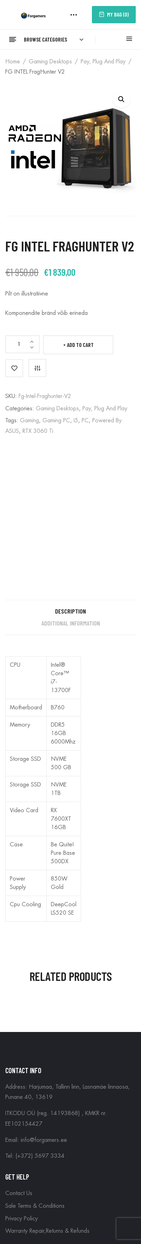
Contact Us (18, 1193)
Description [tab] (70, 611)
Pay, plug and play (103, 61)
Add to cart (80, 344)
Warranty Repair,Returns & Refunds (47, 1231)
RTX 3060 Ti (37, 431)
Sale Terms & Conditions (35, 1206)
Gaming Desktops (50, 61)
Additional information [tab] (70, 623)
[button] (121, 99)
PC (85, 420)
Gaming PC (56, 420)
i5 (76, 420)
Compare (37, 368)
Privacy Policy (21, 1218)
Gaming (29, 420)
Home (12, 61)
